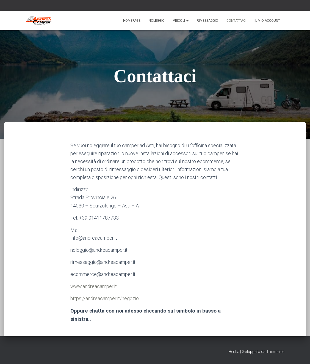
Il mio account (267, 21)
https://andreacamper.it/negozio (104, 298)
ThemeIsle (275, 351)
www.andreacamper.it (93, 286)
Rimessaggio (207, 21)
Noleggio (157, 21)
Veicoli (181, 21)
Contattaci (236, 21)
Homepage (131, 21)
